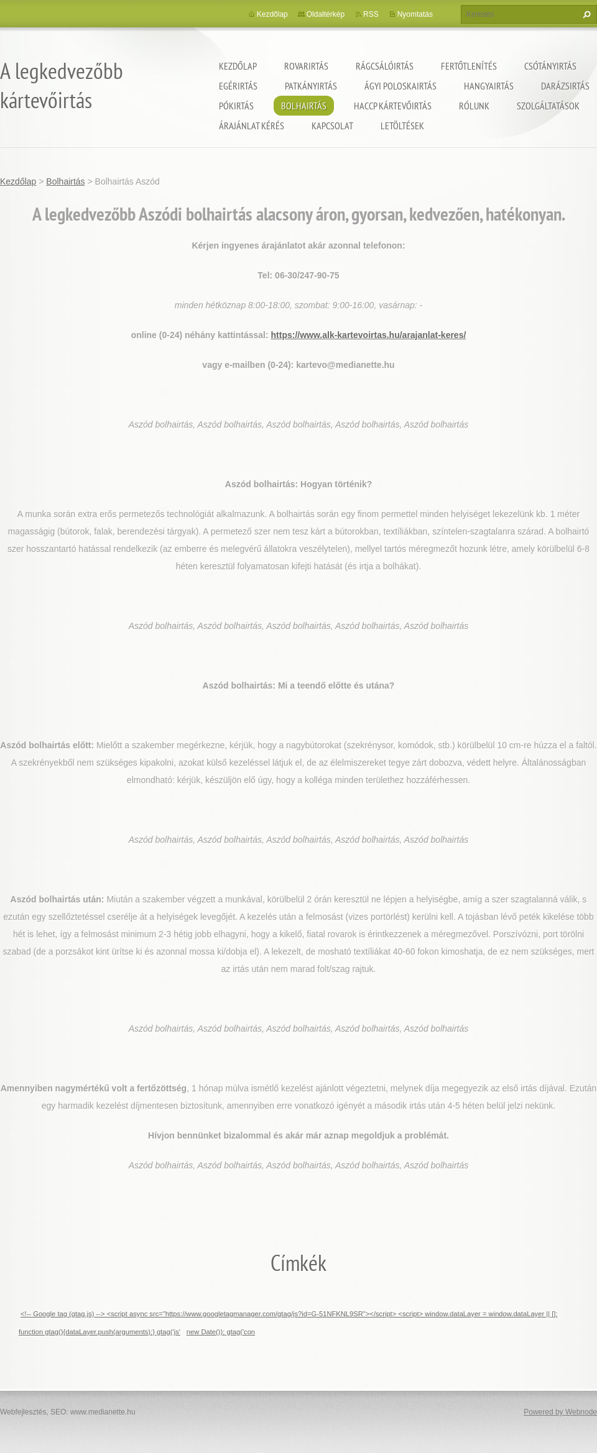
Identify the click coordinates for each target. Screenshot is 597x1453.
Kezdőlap (238, 66)
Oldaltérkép (326, 14)
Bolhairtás (303, 105)
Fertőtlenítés (469, 66)
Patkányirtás (311, 86)
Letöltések (402, 125)
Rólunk (474, 105)
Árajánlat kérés (251, 125)
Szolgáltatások (548, 105)
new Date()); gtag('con (221, 1332)
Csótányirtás (550, 66)
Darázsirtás (565, 86)
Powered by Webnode (560, 1412)
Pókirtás (236, 105)
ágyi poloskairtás (400, 86)
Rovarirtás (306, 66)
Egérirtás (238, 86)
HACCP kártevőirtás (393, 105)
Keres (585, 14)
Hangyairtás (489, 86)
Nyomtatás (415, 14)
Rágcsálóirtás (385, 66)
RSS (371, 14)
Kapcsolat (332, 125)
